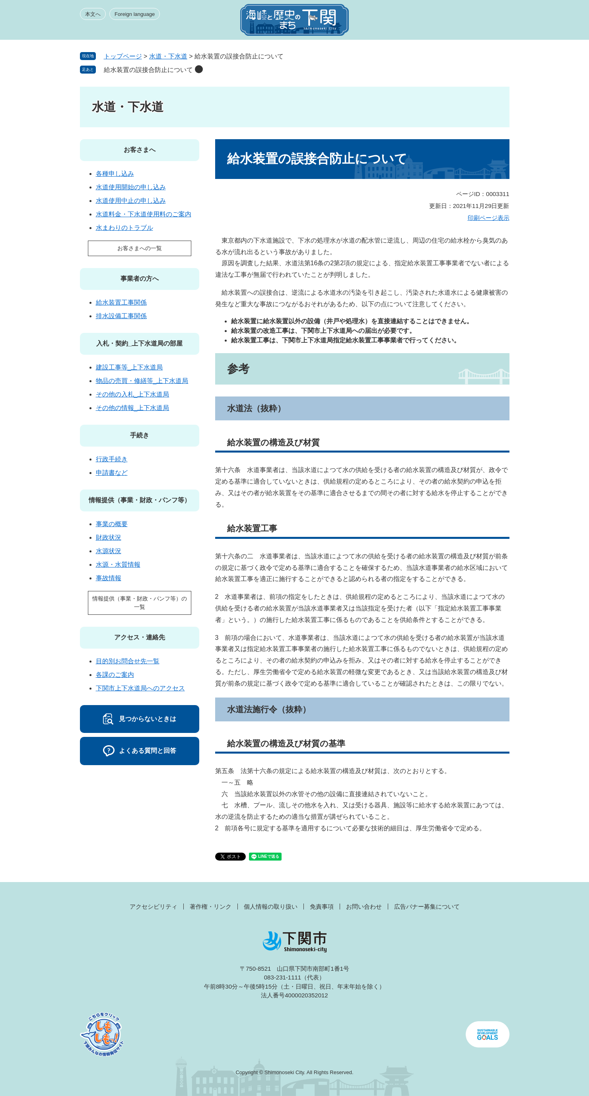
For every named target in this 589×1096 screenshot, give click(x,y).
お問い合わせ (364, 906)
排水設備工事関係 (121, 316)
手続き (139, 435)
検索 (466, 22)
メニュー (495, 22)
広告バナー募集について (427, 906)
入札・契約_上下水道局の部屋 (139, 343)
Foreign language (135, 14)
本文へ (93, 14)
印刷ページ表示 (488, 218)
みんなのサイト (438, 22)
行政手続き (112, 459)
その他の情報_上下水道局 (132, 407)
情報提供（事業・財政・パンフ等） (140, 500)
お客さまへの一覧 (139, 248)
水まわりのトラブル (124, 227)
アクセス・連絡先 (139, 637)
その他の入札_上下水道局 (132, 394)
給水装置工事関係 (121, 302)
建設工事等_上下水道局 (129, 367)
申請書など (112, 472)
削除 (199, 69)
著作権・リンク (210, 906)
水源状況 (108, 551)
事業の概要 (112, 524)
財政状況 (108, 537)
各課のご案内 (115, 674)
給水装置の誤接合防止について (148, 69)
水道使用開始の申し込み (131, 187)
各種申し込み (115, 173)
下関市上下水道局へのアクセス (140, 688)
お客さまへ (140, 149)
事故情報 (108, 578)
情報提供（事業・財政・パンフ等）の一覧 (139, 602)
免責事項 (322, 906)
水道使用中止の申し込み (131, 200)
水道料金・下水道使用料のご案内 (143, 214)
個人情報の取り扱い (270, 906)
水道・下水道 (168, 56)
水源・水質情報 (118, 564)
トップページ (123, 56)
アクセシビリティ (153, 906)
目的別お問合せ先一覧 (127, 661)
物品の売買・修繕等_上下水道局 (142, 380)
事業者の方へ (140, 278)
